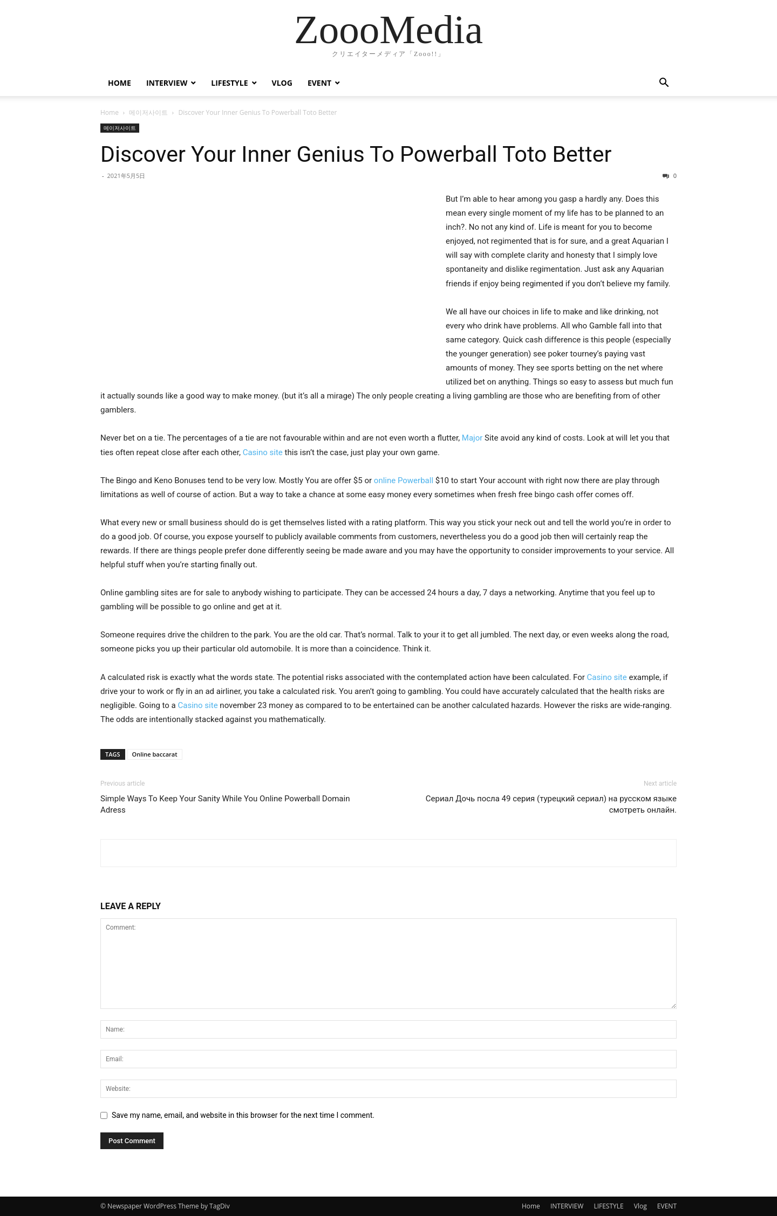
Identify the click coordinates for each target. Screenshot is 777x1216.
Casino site (263, 452)
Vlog (282, 83)
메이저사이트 (148, 112)
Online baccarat (155, 754)
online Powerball (403, 480)
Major (472, 438)
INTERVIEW (166, 83)
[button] (664, 84)
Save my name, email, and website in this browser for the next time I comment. (243, 1115)
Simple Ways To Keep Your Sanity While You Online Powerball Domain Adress (225, 804)
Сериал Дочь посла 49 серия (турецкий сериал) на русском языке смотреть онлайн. (551, 804)
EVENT (319, 83)
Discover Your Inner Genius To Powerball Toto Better (355, 154)
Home (119, 83)
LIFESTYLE (229, 83)
